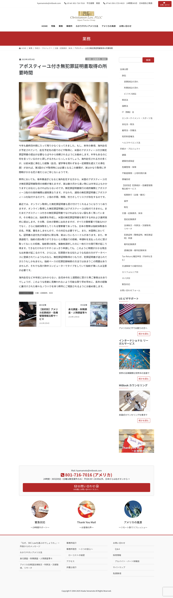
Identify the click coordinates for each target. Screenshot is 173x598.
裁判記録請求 (130, 244)
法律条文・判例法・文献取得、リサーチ (138, 227)
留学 (126, 200)
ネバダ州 (126, 278)
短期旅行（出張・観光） (135, 194)
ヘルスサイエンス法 (131, 142)
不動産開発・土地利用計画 (134, 173)
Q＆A (117, 549)
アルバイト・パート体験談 (127, 561)
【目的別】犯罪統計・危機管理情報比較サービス (137, 187)
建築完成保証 (128, 160)
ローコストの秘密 (76, 555)
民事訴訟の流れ (131, 81)
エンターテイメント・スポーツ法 (137, 118)
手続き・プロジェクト (130, 148)
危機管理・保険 (129, 167)
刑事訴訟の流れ (131, 87)
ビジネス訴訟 (130, 93)
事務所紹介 (71, 542)
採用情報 (117, 555)
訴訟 (124, 75)
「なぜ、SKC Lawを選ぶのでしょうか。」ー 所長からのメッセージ (40, 544)
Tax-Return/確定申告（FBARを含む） (137, 258)
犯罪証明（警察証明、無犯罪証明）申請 (138, 236)
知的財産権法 (128, 136)
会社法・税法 (128, 124)
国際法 (125, 105)
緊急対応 (126, 284)
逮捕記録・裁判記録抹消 (135, 250)
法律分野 (124, 69)
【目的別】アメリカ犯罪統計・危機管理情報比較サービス (48, 314)
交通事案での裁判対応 (132, 265)
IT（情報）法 (128, 112)
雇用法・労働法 (129, 130)
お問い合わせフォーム (130, 290)
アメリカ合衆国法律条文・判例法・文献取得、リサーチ (39, 566)
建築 (124, 154)
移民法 (125, 99)
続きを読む (144, 333)
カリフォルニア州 (130, 272)
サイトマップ (119, 567)
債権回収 (126, 179)
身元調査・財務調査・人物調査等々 (77, 310)
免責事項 (117, 573)
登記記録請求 (130, 219)
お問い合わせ (165, 4)
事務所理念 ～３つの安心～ (79, 549)
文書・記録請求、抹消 (96, 59)
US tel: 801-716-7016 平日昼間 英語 (82, 3)
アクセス (70, 561)
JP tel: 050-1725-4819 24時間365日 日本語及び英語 (127, 3)
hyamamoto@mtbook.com (49, 3)
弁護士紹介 (71, 567)
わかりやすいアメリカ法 (31, 552)
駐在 (126, 207)
